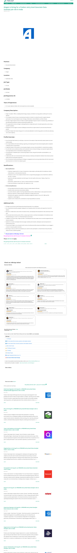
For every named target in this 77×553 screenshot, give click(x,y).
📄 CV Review (8, 338)
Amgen (19, 243)
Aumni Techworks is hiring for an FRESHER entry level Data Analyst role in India (20, 547)
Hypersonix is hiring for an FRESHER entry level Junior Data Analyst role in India (20, 527)
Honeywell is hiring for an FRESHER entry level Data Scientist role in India (20, 468)
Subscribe (69, 3)
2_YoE (10, 243)
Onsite (31, 243)
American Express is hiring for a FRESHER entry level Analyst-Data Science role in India (20, 508)
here (17, 329)
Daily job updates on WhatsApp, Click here (14, 233)
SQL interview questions (40, 3)
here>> (14, 381)
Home (7, 3)
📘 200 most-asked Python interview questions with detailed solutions (19, 343)
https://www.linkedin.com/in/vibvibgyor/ (27, 362)
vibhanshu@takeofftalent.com (34, 361)
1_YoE (8, 243)
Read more (37, 402)
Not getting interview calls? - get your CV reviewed (36, 384)
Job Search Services (60, 3)
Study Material (50, 3)
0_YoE (5, 243)
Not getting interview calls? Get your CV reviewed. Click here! (17, 235)
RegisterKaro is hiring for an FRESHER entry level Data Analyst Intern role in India (21, 448)
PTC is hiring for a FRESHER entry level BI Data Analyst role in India (21, 409)
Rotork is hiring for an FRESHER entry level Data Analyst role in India (21, 488)
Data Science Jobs (23, 3)
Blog (31, 3)
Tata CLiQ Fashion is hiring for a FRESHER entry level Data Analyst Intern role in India (20, 429)
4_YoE (16, 243)
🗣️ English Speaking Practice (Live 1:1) (13, 355)
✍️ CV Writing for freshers (10, 348)
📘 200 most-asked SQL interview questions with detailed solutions (18, 341)
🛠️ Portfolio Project (9, 352)
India (28, 243)
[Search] (71, 0)
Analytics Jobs (14, 3)
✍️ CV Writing (8, 350)
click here (9, 238)
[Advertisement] (36, 20)
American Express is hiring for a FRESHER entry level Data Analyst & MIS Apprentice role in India (20, 389)
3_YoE (13, 243)
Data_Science (24, 243)
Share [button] (46, 243)
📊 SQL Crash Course (10, 345)
